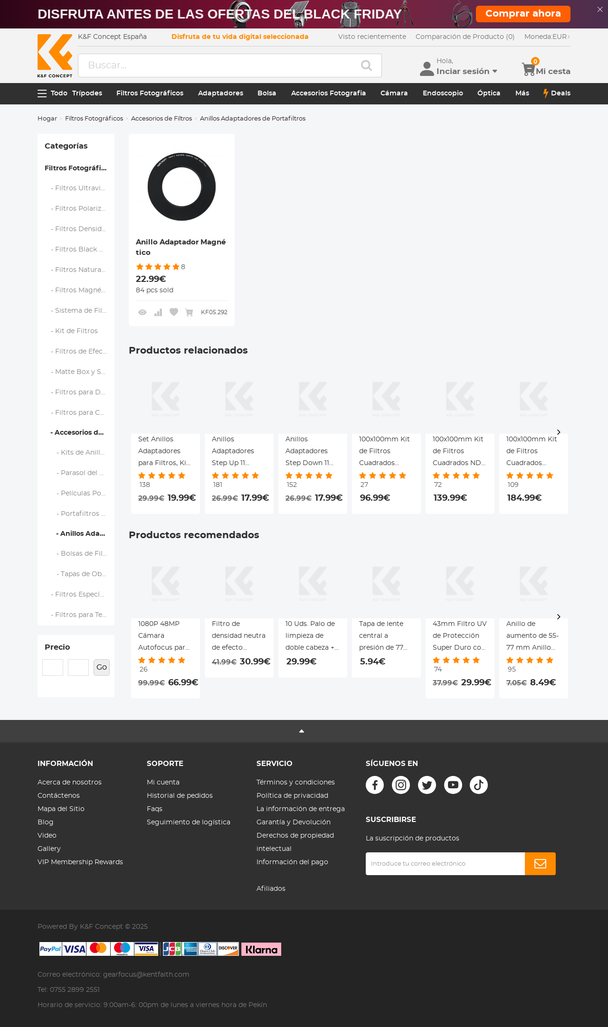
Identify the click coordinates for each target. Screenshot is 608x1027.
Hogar (47, 119)
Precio (57, 647)
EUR (547, 37)
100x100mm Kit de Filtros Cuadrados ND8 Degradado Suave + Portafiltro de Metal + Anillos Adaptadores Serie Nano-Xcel (459, 452)
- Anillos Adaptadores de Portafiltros (79, 534)
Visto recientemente (372, 37)
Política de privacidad (292, 796)
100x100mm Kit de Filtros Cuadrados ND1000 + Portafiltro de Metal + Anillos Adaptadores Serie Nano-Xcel (385, 452)
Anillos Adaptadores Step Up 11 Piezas (233, 452)
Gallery (49, 849)
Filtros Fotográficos (149, 93)
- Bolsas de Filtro (79, 554)
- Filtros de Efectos (79, 351)
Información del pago (292, 862)
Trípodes (87, 93)
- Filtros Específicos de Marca (79, 594)
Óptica (489, 93)
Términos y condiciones (295, 782)
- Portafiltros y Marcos (79, 514)
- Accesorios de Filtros (79, 432)
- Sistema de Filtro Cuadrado (79, 311)
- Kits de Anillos (76, 452)
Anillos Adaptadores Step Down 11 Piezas (307, 452)
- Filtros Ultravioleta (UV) (79, 188)
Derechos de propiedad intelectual (295, 842)
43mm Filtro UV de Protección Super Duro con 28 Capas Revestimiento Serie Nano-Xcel (460, 637)
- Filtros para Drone (79, 392)
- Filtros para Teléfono (79, 615)
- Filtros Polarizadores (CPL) (79, 208)
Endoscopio (443, 93)
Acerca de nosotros (70, 782)
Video (47, 835)
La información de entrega (300, 809)
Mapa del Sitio (61, 809)
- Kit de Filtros (71, 331)
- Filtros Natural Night (79, 270)
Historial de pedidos (180, 796)
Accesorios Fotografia (328, 93)
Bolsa (266, 93)
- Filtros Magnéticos (79, 290)
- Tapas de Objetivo (79, 574)
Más (522, 93)
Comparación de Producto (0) (465, 37)
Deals (556, 93)
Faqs (154, 809)
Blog (46, 822)
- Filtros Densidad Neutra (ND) (79, 229)
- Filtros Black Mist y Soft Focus (79, 249)
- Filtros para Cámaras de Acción (79, 413)
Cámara (394, 93)
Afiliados (270, 889)
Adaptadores (220, 93)
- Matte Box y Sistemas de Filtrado (79, 372)
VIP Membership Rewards (80, 862)
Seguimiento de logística (188, 822)
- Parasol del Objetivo (79, 473)
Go (101, 667)
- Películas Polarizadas (79, 493)
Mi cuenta (163, 782)
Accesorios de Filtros (161, 119)
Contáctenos (59, 796)
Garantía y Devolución (293, 822)
